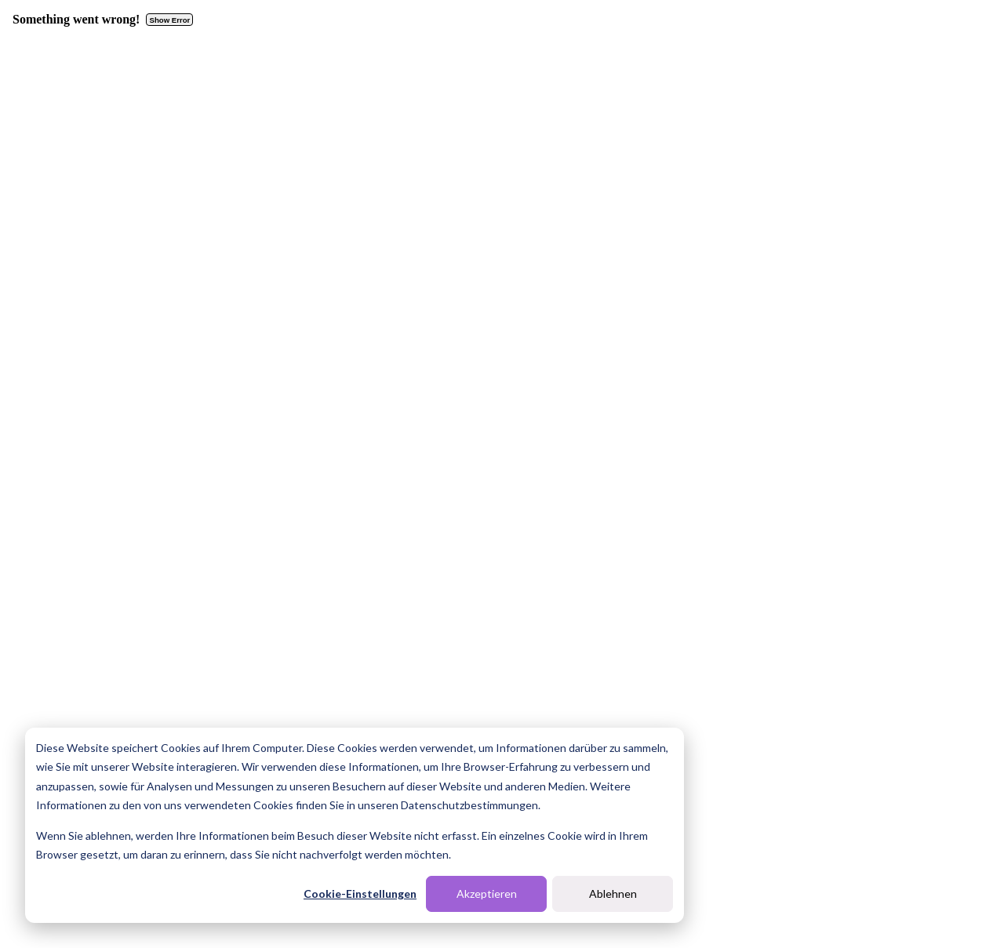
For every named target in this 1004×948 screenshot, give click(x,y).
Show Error (170, 20)
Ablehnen (613, 893)
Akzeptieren (487, 893)
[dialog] (354, 825)
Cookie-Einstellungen (360, 893)
